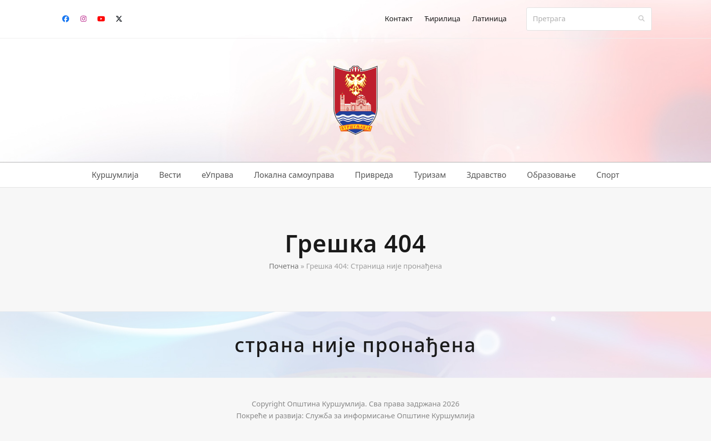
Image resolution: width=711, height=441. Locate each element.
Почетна (284, 266)
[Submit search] (641, 19)
